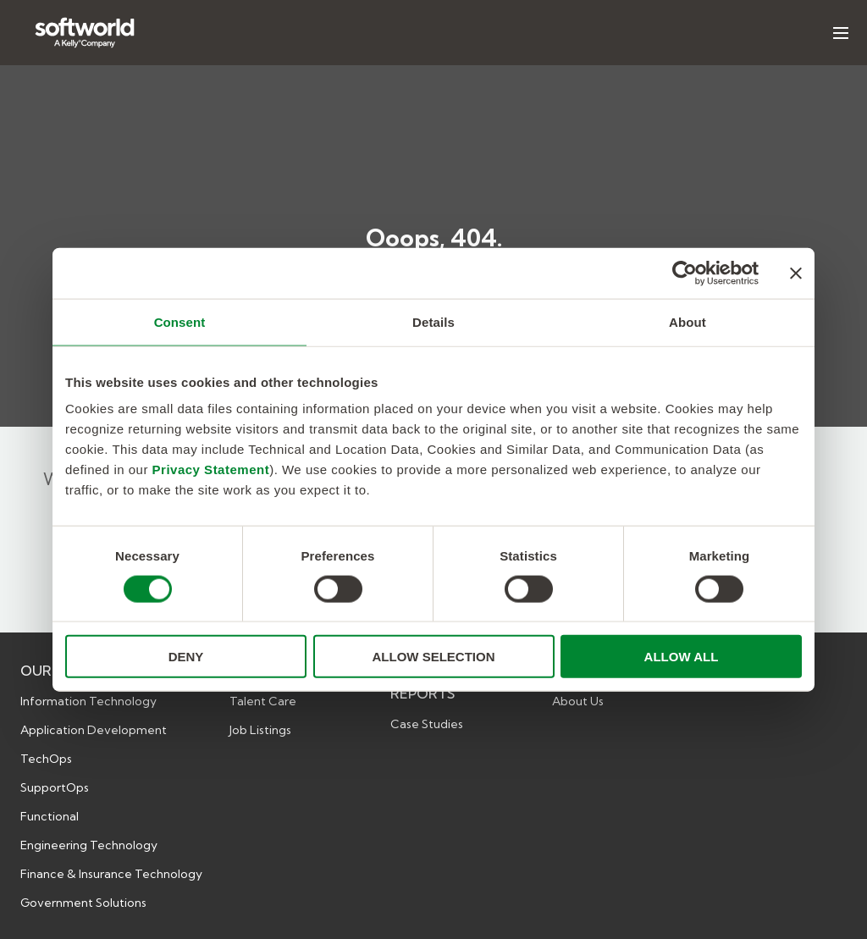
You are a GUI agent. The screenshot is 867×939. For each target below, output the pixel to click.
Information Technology (88, 701)
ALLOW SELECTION (434, 656)
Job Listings (260, 729)
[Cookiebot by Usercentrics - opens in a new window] (684, 272)
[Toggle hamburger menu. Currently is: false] (840, 33)
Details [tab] (433, 321)
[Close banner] (796, 273)
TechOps (46, 758)
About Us (578, 701)
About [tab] (687, 321)
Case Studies (426, 724)
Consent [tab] (180, 321)
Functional (49, 816)
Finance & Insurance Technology (111, 873)
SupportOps (54, 787)
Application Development (93, 729)
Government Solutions (83, 902)
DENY (186, 656)
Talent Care (262, 701)
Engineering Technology (88, 845)
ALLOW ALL (681, 656)
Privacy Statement (211, 469)
